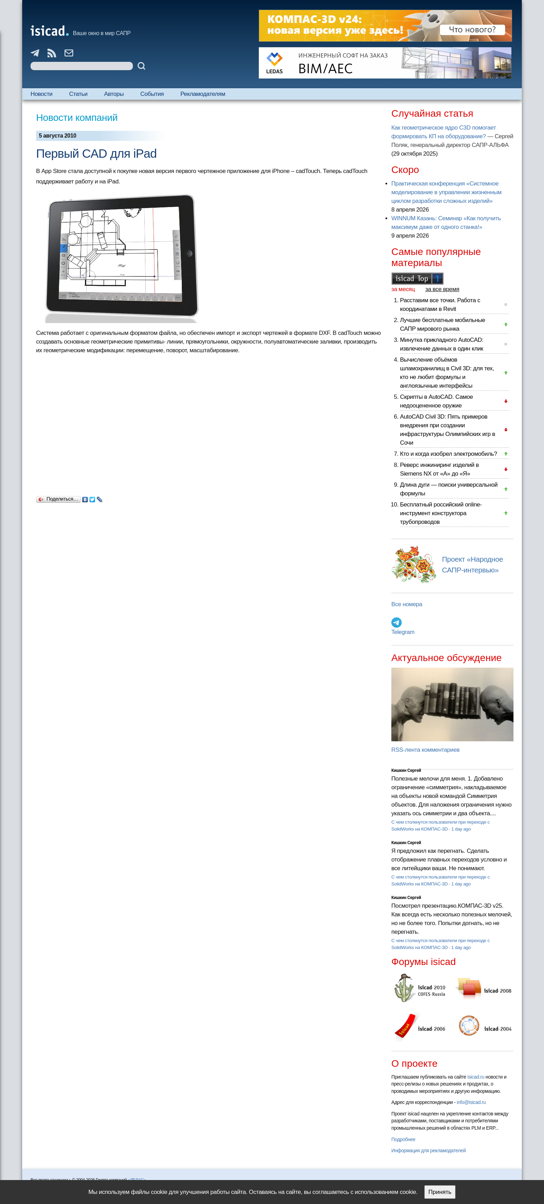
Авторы (114, 94)
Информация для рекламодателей (428, 1150)
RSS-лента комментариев (425, 750)
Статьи (78, 94)
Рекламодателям (202, 94)
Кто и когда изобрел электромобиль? (448, 454)
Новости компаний (77, 117)
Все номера (406, 604)
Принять (439, 1192)
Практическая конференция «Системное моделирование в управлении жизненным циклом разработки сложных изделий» (446, 192)
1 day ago (461, 829)
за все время (442, 289)
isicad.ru (475, 1077)
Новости (41, 94)
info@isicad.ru (471, 1102)
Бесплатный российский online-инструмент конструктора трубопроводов (441, 513)
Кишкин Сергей (406, 770)
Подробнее (403, 1139)
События (152, 94)
